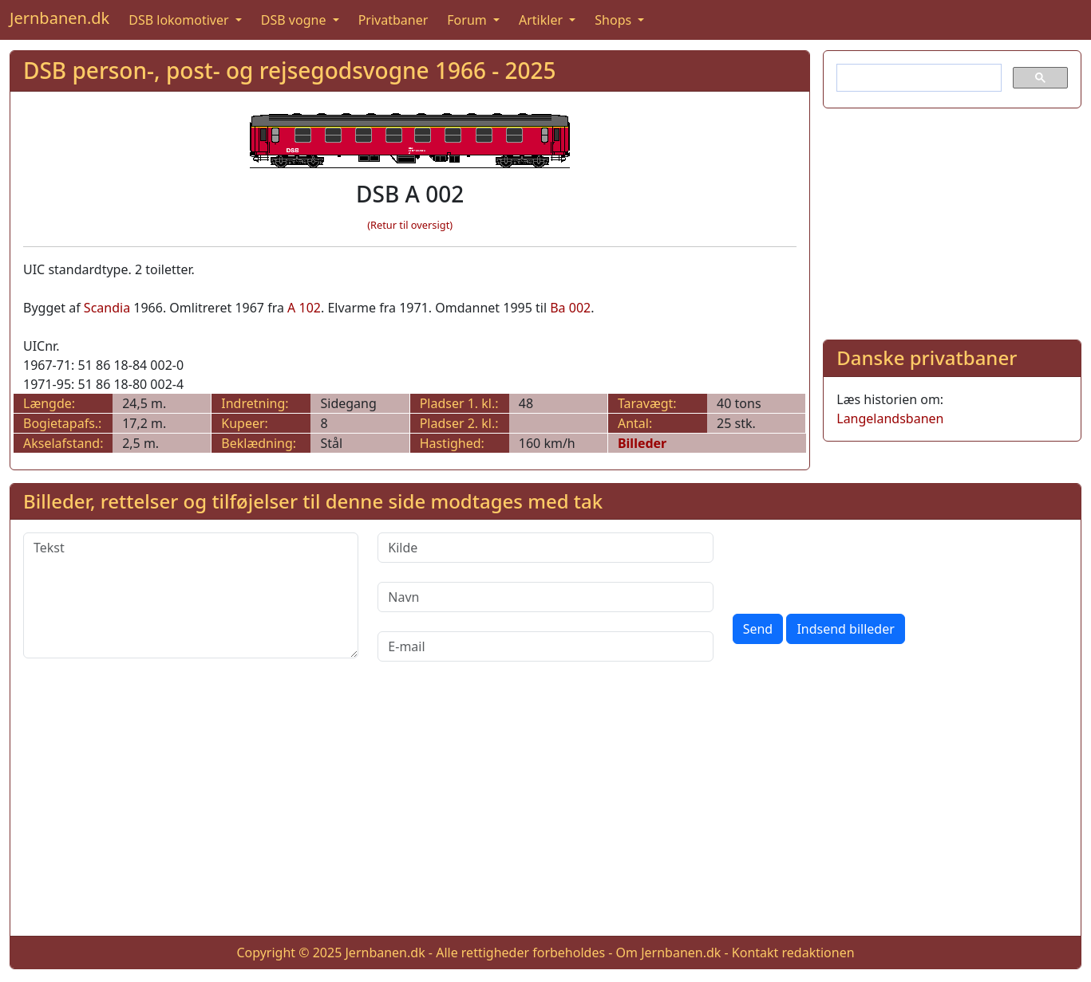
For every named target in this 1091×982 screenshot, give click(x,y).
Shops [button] (614, 20)
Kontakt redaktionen (793, 952)
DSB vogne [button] (295, 20)
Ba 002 (570, 307)
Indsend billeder (845, 629)
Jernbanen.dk (59, 18)
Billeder (642, 443)
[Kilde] (545, 547)
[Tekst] (190, 595)
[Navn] (545, 597)
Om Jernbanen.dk (668, 952)
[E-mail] (545, 646)
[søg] (917, 78)
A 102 (304, 307)
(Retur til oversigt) (410, 225)
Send (758, 629)
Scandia (107, 307)
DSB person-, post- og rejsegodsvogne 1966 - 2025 (289, 70)
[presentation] (854, 563)
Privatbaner (393, 20)
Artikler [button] (542, 20)
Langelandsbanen (889, 418)
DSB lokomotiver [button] (180, 20)
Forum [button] (468, 20)
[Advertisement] (952, 220)
